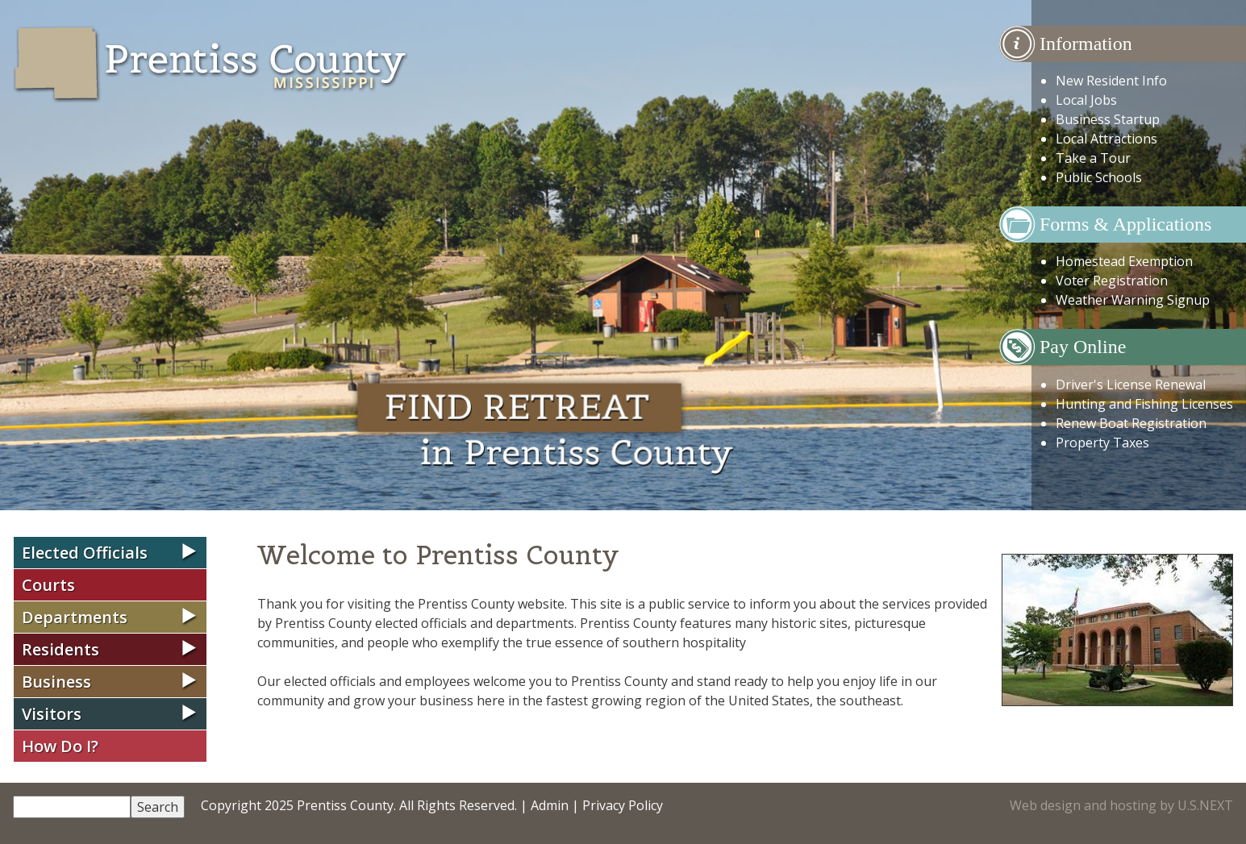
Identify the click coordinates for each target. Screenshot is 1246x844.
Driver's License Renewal (1131, 384)
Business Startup (1108, 119)
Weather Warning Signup (1133, 300)
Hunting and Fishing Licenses (1144, 404)
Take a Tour (1093, 158)
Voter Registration (1112, 280)
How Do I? (60, 746)
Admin (550, 805)
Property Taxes (1102, 442)
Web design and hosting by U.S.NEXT (1121, 805)
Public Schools (1099, 177)
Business (56, 681)
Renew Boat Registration (1131, 423)
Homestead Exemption (1124, 261)
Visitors (51, 714)
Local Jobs (1086, 100)
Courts (48, 585)
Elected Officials (85, 552)
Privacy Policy (622, 805)
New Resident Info (1111, 80)
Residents (60, 649)
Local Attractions (1106, 139)
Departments (74, 617)
